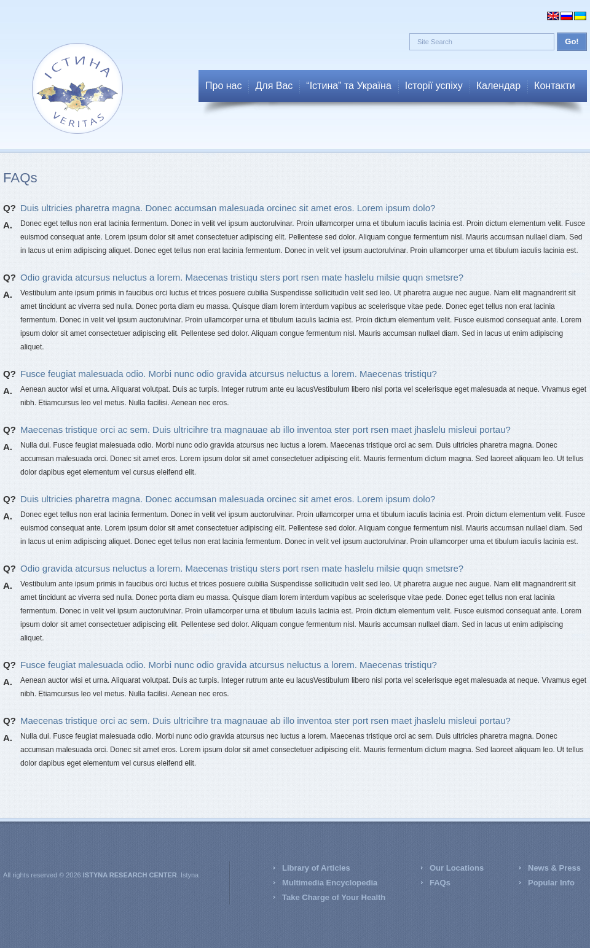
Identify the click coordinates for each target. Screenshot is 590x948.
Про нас (223, 85)
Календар (498, 85)
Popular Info (551, 882)
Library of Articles (316, 867)
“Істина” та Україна (348, 85)
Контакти (554, 85)
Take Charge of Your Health (333, 897)
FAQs (440, 882)
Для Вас (274, 85)
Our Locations (457, 867)
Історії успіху (434, 85)
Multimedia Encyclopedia (329, 882)
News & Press (554, 867)
